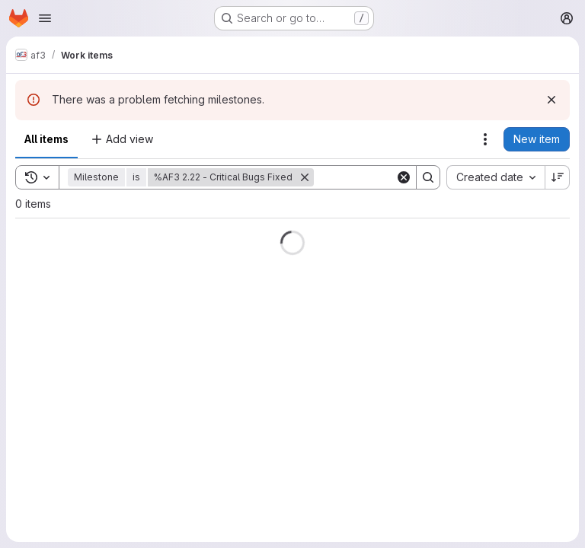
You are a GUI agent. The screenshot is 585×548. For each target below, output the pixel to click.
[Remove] (305, 177)
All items (46, 138)
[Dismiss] (551, 100)
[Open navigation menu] (45, 18)
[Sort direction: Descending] (557, 177)
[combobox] (495, 177)
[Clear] (404, 177)
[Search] (428, 177)
